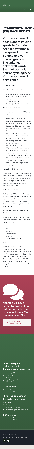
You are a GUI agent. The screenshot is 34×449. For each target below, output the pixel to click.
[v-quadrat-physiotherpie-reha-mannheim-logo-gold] (8, 14)
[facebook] (21, 9)
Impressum (5, 437)
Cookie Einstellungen (21, 437)
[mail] (27, 9)
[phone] (30, 9)
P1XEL (20, 434)
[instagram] (24, 9)
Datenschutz (12, 437)
